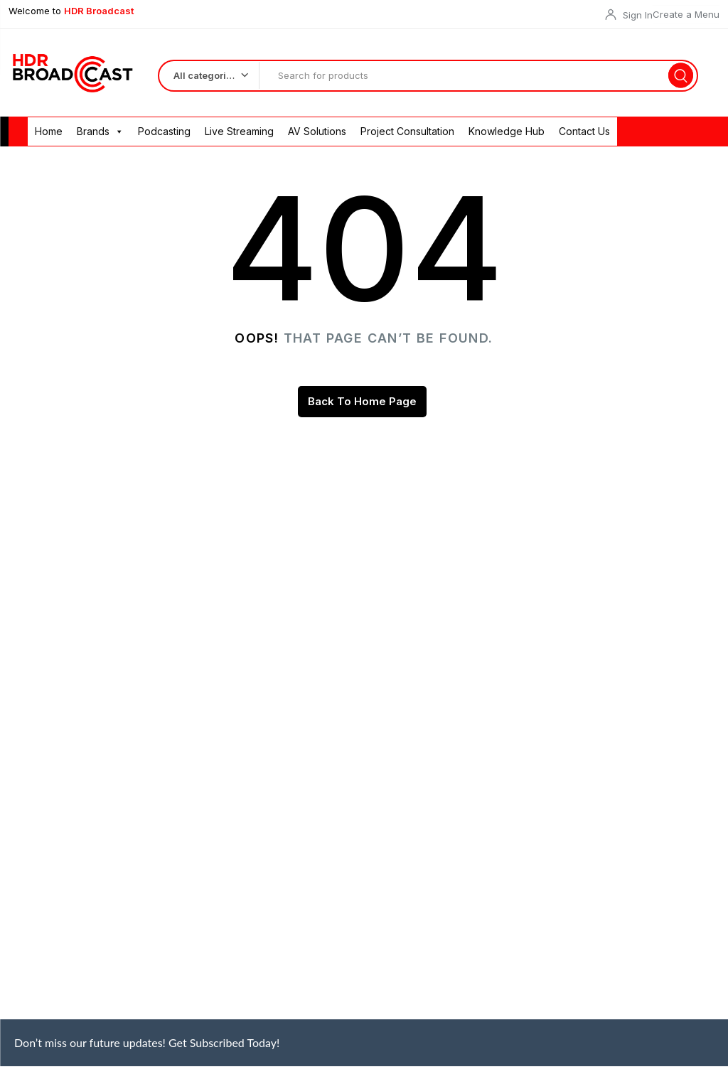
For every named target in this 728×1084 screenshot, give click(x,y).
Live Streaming (239, 133)
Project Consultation (407, 133)
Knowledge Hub (507, 133)
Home (49, 133)
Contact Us (584, 133)
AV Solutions (317, 133)
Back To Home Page (362, 402)
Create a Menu (686, 14)
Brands (100, 133)
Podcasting (164, 133)
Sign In (638, 15)
